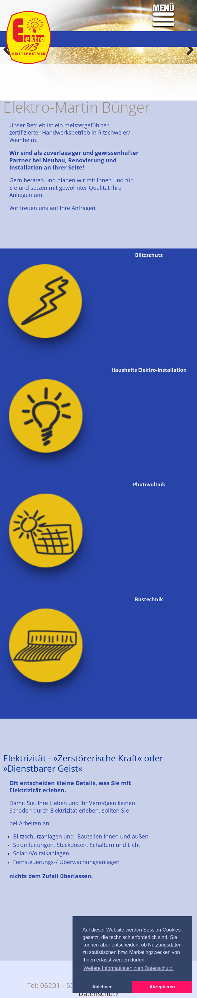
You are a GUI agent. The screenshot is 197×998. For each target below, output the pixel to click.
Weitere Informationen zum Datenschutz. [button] (128, 968)
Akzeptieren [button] (162, 986)
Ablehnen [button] (102, 986)
